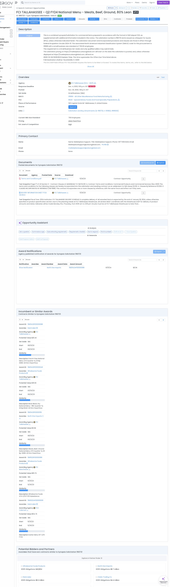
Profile (113, 145)
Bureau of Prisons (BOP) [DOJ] (54, 456)
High (78, 124)
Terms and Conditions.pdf (43, 179)
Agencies (8, 71)
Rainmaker (56, 327)
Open (81, 107)
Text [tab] (163, 77)
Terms (45, 584)
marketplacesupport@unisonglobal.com (92, 148)
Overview (46, 19)
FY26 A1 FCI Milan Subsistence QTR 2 (115, 450)
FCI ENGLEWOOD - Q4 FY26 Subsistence (48, 510)
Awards (105, 19)
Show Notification (37, 267)
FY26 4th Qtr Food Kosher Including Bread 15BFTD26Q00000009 (57, 450)
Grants (7, 24)
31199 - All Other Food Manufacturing (121, 529)
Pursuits (8, 33)
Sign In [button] (152, 2)
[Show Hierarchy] (103, 83)
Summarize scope (50, 232)
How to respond (105, 232)
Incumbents (153, 19)
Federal (7, 7)
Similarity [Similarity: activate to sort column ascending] (156, 324)
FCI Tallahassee (91, 179)
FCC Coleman (89, 358)
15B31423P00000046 (38, 335)
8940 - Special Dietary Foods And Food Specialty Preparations (100, 100)
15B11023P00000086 (38, 350)
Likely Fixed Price (82, 121)
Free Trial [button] (163, 2)
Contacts (58, 19)
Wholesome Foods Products (62, 335)
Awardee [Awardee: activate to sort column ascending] (61, 264)
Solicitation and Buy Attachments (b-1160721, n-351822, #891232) (101, 111)
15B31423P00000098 (38, 327)
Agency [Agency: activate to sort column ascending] (85, 175)
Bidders (34, 22)
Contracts (9, 22)
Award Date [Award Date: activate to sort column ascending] (121, 264)
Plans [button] (137, 2)
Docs (70, 19)
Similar (46, 22)
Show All (97, 66)
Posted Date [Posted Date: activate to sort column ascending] (113, 175)
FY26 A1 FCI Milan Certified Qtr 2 (114, 510)
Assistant (82, 19)
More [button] (129, 2)
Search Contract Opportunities (42, 8)
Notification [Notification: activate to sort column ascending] (36, 264)
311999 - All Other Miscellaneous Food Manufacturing (97, 96)
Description (34, 19)
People (7, 74)
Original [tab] (41, 36)
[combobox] (64, 3)
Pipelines (8, 30)
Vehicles (8, 57)
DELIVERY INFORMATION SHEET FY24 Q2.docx (49, 195)
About (31, 584)
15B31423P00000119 (38, 343)
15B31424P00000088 (93, 267)
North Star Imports (65, 267)
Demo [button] (144, 2)
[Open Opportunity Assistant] (163, 580)
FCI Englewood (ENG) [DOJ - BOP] (56, 516)
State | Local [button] (19, 7)
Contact (38, 584)
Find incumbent (118, 232)
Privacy (52, 584)
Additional (57, 22)
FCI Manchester (90, 350)
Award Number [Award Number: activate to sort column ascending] (92, 264)
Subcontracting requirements (69, 232)
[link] (163, 320)
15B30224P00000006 (39, 358)
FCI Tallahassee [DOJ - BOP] (90, 83)
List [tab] (158, 77)
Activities (8, 36)
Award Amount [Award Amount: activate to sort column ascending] (145, 264)
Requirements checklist (89, 232)
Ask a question (36, 232)
